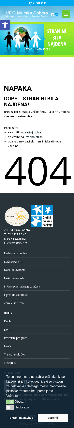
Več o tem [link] (13, 395)
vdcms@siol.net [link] (17, 243)
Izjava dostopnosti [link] (16, 295)
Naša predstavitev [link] (15, 253)
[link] (5, 25)
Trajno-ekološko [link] (14, 354)
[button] (10, 402)
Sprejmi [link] (53, 417)
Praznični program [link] (15, 338)
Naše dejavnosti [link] (14, 270)
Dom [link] (7, 329)
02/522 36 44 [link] (37, 3)
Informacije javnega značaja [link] (22, 286)
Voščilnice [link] (10, 363)
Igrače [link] (8, 346)
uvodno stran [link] (34, 137)
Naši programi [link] (13, 261)
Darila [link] (7, 321)
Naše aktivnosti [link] (14, 278)
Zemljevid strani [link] (14, 303)
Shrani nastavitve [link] (21, 417)
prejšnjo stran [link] (32, 132)
